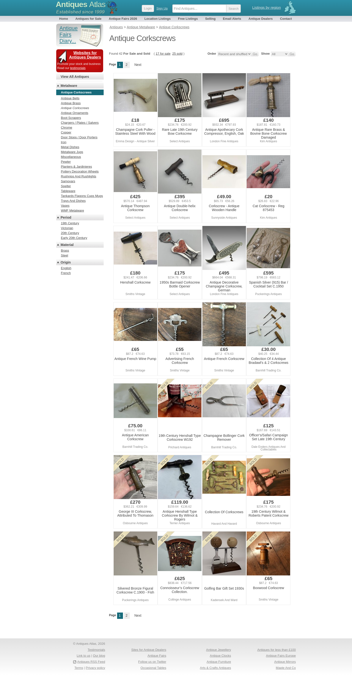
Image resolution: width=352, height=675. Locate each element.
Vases (65, 205)
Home (63, 18)
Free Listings (188, 18)
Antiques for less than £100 (276, 650)
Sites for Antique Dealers (148, 650)
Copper (66, 132)
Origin (66, 262)
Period (66, 217)
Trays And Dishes (73, 201)
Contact (286, 18)
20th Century (70, 233)
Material (67, 245)
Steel (64, 255)
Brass (65, 250)
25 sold (177, 53)
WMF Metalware (72, 210)
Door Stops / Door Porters (79, 137)
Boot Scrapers (71, 118)
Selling (210, 18)
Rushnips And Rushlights (78, 176)
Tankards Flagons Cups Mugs (82, 196)
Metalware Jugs (72, 152)
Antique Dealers (261, 18)
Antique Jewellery (218, 650)
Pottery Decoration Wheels (80, 171)
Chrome (66, 127)
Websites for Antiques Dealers (85, 55)
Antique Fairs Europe (281, 655)
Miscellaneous (71, 157)
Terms (79, 668)
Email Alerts (232, 18)
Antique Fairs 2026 (123, 18)
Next (138, 65)
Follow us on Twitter (152, 662)
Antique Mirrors (285, 662)
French (66, 273)
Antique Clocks (220, 655)
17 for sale (163, 53)
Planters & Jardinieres (76, 166)
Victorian (67, 228)
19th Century (70, 223)
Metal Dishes (70, 147)
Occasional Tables (153, 668)
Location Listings (157, 18)
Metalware (69, 86)
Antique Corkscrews (75, 108)
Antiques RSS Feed (91, 662)
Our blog (99, 655)
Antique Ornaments (74, 113)
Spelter (66, 186)
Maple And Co (286, 668)
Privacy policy (95, 668)
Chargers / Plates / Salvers (80, 122)
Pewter (66, 162)
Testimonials (96, 650)
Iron (63, 142)
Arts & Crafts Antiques (215, 668)
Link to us (83, 655)
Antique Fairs (156, 655)
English (66, 268)
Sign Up (162, 8)
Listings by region (266, 7)
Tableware (68, 191)
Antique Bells (70, 98)
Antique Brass (71, 103)
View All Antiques (75, 77)
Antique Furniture (219, 662)
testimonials (78, 68)
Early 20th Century (74, 238)
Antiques (80, 4)
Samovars (68, 181)
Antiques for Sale (88, 18)
